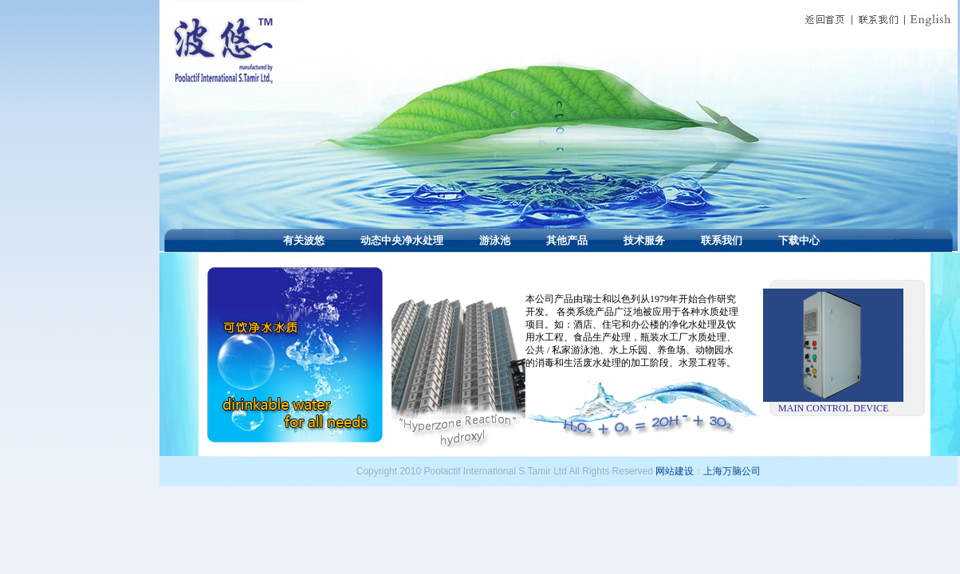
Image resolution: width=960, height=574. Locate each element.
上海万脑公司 (732, 471)
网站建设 (674, 471)
